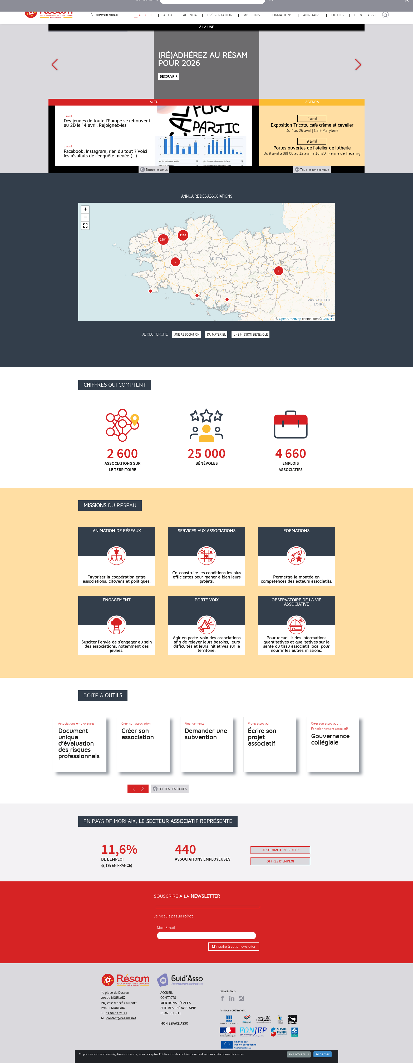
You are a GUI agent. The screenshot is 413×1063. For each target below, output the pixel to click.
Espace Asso (365, 15)
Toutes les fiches (170, 788)
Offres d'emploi (280, 861)
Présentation (220, 15)
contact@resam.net (121, 1018)
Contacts (168, 997)
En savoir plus (299, 1054)
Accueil (146, 15)
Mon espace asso (174, 1023)
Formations (281, 15)
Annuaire (312, 15)
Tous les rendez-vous (312, 169)
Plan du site (170, 1013)
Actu (167, 15)
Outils (337, 15)
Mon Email (166, 927)
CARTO (328, 319)
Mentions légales (175, 1003)
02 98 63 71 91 (116, 1013)
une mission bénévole (250, 334)
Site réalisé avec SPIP (178, 1008)
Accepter (323, 1054)
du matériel (216, 334)
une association (186, 334)
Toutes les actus (154, 169)
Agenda (190, 15)
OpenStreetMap (290, 319)
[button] (358, 65)
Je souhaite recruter (280, 850)
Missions (251, 15)
